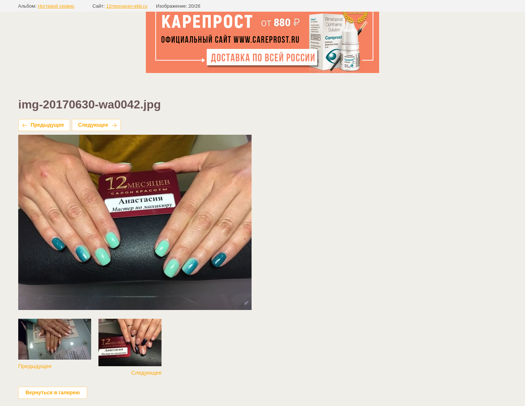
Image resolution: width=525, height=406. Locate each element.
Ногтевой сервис (56, 6)
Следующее (93, 125)
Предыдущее (47, 125)
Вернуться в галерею (53, 392)
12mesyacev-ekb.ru (126, 6)
